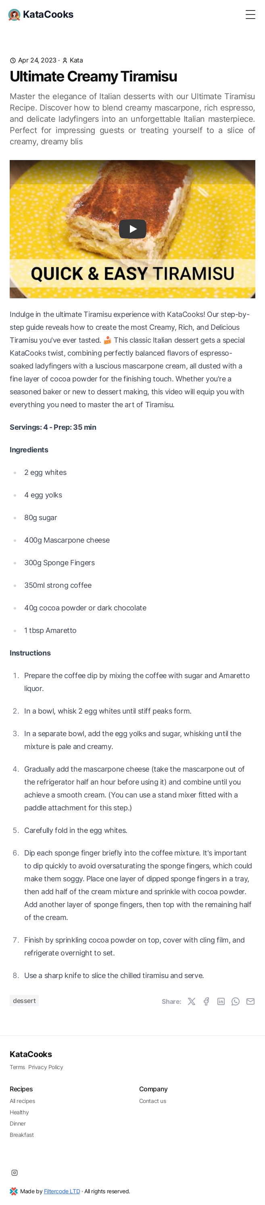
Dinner (18, 1123)
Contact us (152, 1100)
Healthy (19, 1112)
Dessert (24, 1001)
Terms (17, 1066)
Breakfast (21, 1134)
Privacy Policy (45, 1066)
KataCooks (31, 1054)
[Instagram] (14, 1173)
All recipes (22, 1100)
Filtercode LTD (62, 1191)
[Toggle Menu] (250, 14)
